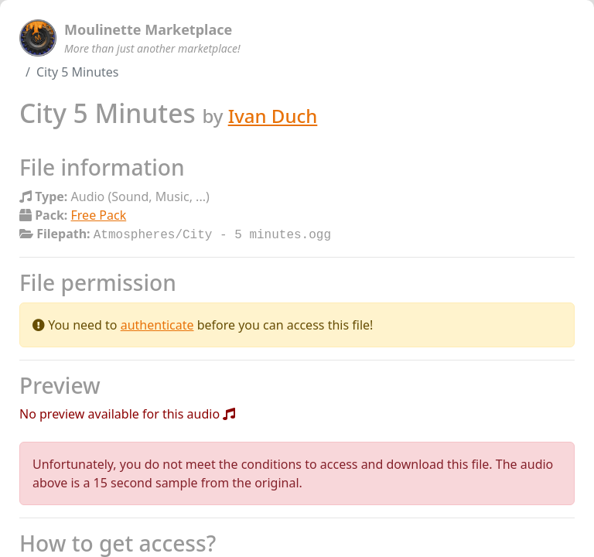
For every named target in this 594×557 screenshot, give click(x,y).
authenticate (157, 323)
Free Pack (99, 215)
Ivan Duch (273, 115)
